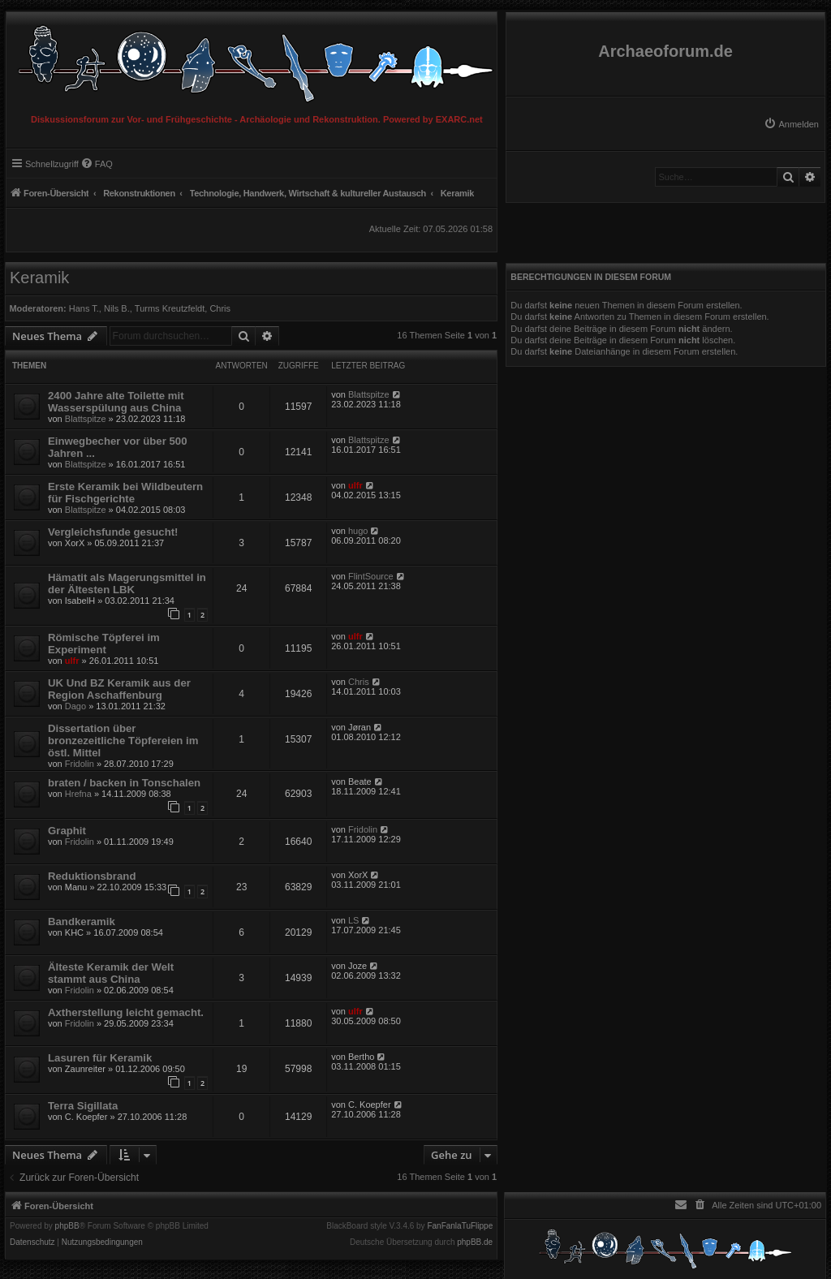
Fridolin (79, 764)
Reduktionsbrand (92, 876)
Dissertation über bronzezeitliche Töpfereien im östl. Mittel (123, 740)
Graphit (67, 831)
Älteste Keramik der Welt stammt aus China (111, 973)
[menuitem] (791, 124)
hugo (358, 531)
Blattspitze (85, 419)
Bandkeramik (81, 921)
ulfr (355, 485)
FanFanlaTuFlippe (460, 1226)
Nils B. (117, 308)
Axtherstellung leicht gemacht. (126, 1012)
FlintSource (371, 576)
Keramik (39, 277)
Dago (75, 706)
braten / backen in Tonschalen (124, 783)
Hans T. (84, 308)
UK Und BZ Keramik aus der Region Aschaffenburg (119, 689)
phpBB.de (475, 1242)
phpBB (67, 1226)
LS (353, 920)
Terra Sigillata (83, 1106)
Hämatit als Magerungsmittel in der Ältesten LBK (127, 583)
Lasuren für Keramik (100, 1058)
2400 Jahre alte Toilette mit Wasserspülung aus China (116, 402)
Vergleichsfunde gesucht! (113, 532)
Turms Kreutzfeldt (170, 308)
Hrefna (78, 794)
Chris (219, 308)
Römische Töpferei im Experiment (104, 643)
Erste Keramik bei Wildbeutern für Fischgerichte (125, 492)
